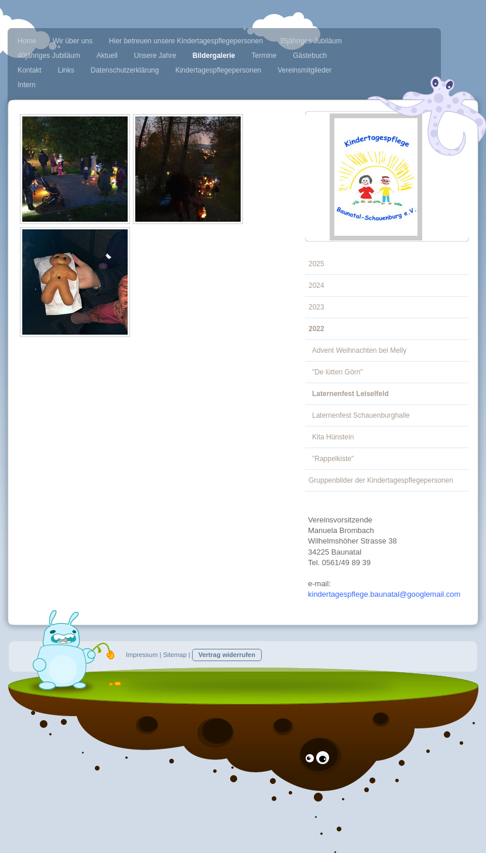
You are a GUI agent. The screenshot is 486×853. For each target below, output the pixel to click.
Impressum (142, 654)
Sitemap (174, 654)
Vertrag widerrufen (226, 654)
